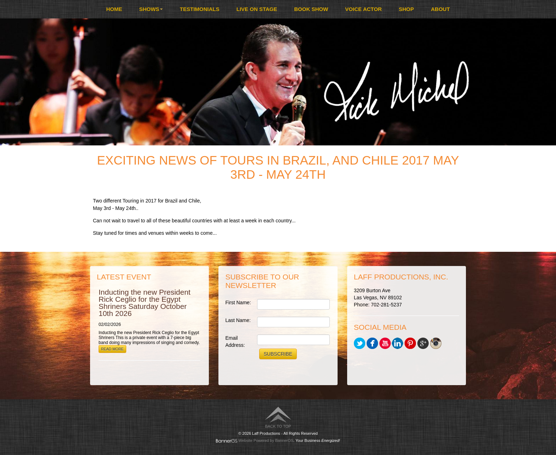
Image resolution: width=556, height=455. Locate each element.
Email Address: (235, 341)
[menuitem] (114, 9)
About (440, 9)
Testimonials (199, 9)
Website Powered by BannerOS (265, 440)
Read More (112, 349)
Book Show (311, 9)
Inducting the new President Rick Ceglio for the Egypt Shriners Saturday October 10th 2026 (144, 302)
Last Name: (238, 320)
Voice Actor (363, 9)
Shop (406, 9)
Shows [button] (151, 9)
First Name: (238, 302)
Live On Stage (257, 9)
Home (114, 9)
